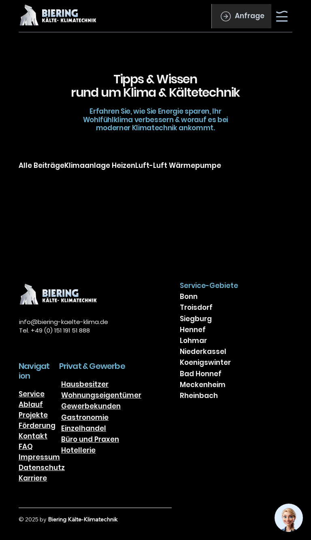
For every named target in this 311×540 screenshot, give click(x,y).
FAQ (26, 446)
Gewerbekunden (91, 406)
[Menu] (282, 16)
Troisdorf (196, 307)
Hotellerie (78, 450)
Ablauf (31, 404)
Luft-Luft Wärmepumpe (178, 165)
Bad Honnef (201, 374)
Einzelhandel (83, 428)
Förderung (37, 425)
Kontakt (33, 436)
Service (32, 394)
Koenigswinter (205, 362)
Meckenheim (203, 385)
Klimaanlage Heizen (99, 165)
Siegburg (196, 319)
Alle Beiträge (41, 165)
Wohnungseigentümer (101, 395)
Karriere (33, 478)
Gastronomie (85, 417)
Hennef (193, 330)
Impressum (39, 457)
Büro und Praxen (90, 439)
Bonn (189, 296)
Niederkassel (203, 351)
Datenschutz (42, 467)
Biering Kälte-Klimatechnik (82, 519)
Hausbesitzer (85, 384)
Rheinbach (199, 395)
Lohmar (193, 340)
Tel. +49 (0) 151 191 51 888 (54, 330)
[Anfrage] (241, 16)
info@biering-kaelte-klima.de (63, 322)
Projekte (33, 415)
